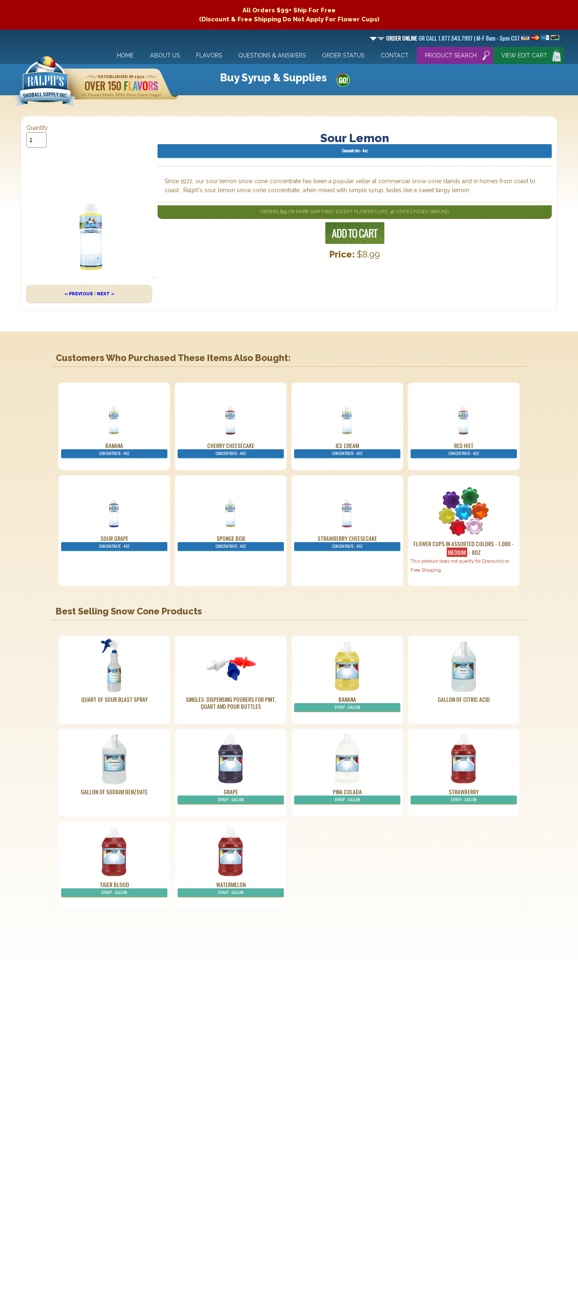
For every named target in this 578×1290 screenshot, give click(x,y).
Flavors (209, 55)
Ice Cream (347, 449)
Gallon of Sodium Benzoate (114, 791)
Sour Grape (114, 542)
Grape (231, 796)
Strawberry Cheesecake (347, 542)
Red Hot (464, 449)
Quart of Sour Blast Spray (114, 699)
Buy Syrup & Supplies (273, 77)
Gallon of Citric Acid (464, 699)
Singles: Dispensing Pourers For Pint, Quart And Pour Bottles (231, 703)
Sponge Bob (231, 542)
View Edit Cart (524, 55)
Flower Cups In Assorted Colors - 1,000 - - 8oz (464, 547)
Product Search (451, 55)
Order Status (343, 55)
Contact (395, 55)
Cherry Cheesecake (231, 449)
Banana (114, 449)
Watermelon (231, 888)
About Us (165, 55)
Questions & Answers (272, 55)
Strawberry (464, 796)
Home (125, 55)
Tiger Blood (114, 888)
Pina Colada (347, 796)
